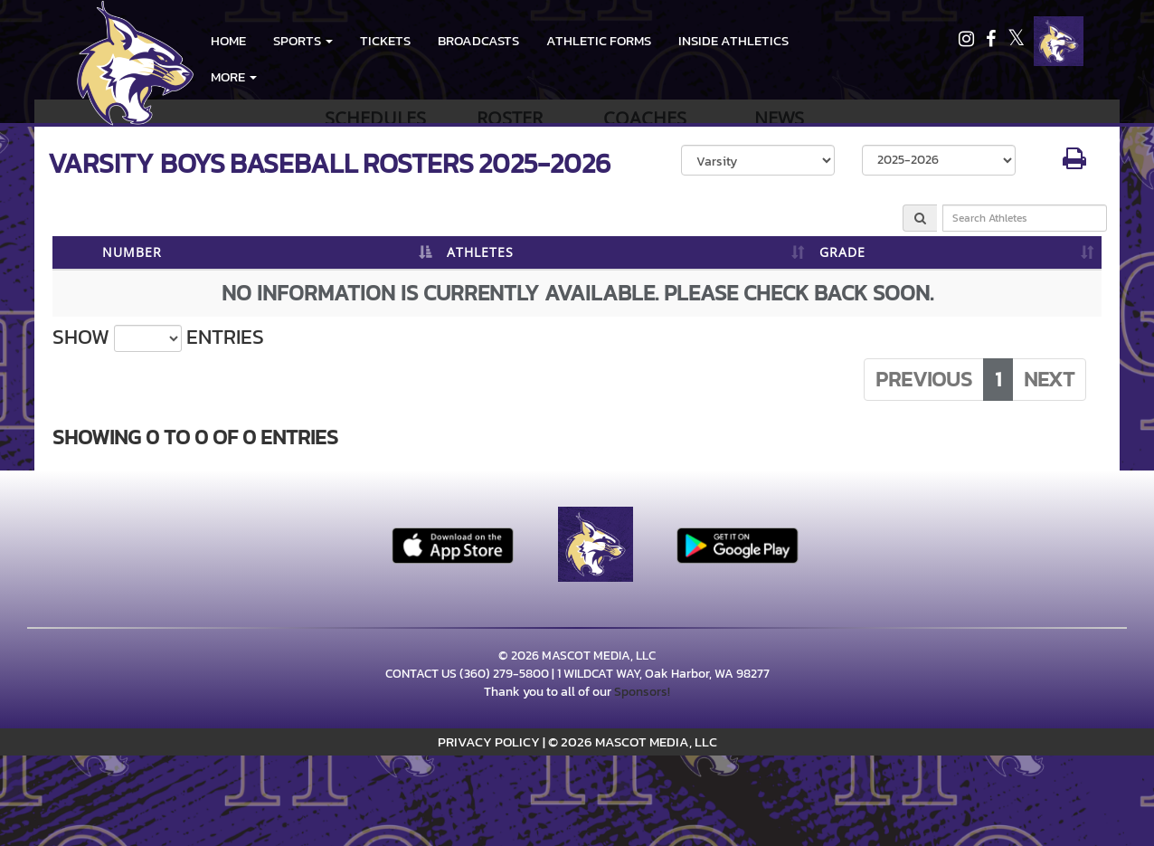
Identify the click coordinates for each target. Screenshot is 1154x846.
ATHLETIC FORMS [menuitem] (598, 40)
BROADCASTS (478, 40)
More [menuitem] (234, 76)
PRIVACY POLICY (489, 741)
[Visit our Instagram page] (967, 41)
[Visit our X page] (1016, 41)
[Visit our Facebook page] (992, 41)
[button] (303, 41)
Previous (923, 379)
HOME (228, 40)
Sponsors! (642, 691)
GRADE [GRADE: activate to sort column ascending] (842, 252)
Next (1049, 379)
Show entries (158, 337)
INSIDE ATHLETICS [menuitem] (733, 40)
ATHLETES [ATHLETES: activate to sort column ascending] (480, 252)
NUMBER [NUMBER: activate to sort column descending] (132, 252)
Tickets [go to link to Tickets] (385, 40)
